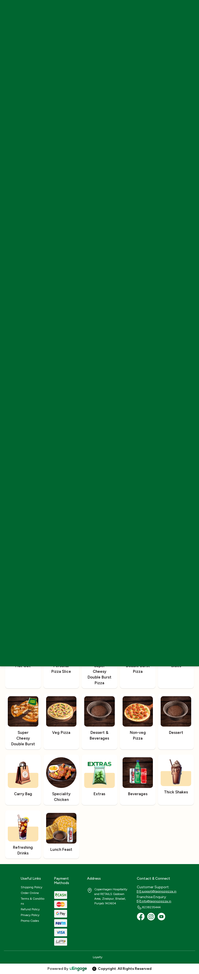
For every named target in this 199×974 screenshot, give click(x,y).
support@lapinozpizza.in (156, 892)
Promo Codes (30, 921)
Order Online (30, 893)
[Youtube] (161, 916)
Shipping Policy (31, 887)
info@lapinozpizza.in (154, 901)
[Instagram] (151, 916)
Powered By (67, 968)
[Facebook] (141, 916)
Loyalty (97, 957)
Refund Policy (30, 909)
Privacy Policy (30, 915)
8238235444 (149, 907)
